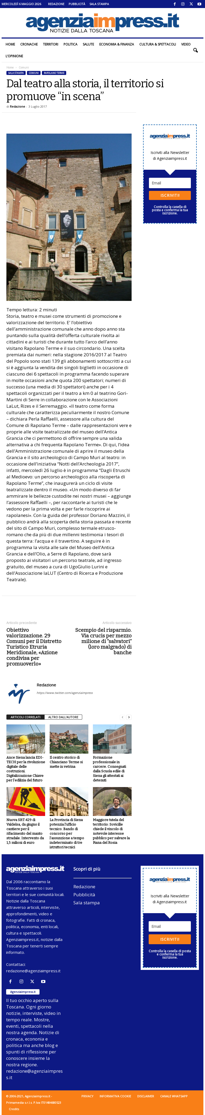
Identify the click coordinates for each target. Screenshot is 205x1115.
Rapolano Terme (54, 73)
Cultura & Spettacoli (157, 44)
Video (186, 44)
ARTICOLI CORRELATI (25, 717)
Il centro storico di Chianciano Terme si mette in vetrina (66, 762)
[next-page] (129, 717)
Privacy (87, 1096)
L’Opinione (14, 56)
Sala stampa (99, 4)
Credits (14, 1109)
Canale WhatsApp (174, 1096)
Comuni (34, 73)
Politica (70, 44)
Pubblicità (77, 4)
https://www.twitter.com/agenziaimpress (65, 693)
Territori (50, 44)
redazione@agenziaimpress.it (33, 970)
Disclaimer (145, 1096)
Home (10, 44)
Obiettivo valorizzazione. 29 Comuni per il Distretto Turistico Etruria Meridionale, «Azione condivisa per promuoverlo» (33, 647)
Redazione (56, 4)
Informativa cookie (115, 1096)
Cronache (29, 44)
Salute (88, 44)
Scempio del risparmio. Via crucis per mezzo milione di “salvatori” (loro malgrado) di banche (103, 641)
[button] (195, 50)
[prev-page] (122, 717)
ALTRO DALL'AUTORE (63, 717)
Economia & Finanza (116, 44)
